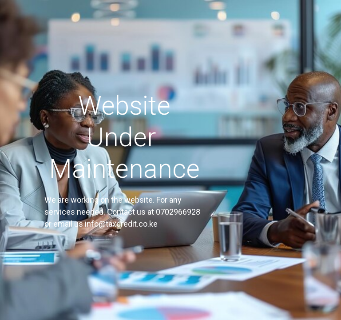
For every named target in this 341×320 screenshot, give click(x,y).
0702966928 (178, 211)
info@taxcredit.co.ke (121, 223)
